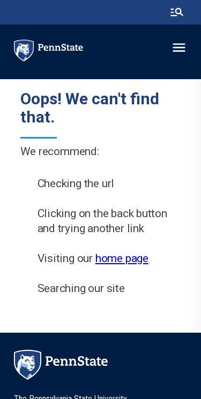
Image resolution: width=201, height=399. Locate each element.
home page (121, 258)
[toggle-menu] (179, 48)
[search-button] (177, 12)
